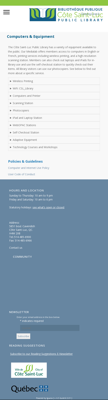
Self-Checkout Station (26, 132)
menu (7, 13)
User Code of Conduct (21, 174)
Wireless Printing (23, 81)
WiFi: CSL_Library (23, 88)
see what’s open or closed (48, 207)
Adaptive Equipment (25, 140)
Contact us (15, 247)
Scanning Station (23, 103)
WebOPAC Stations (24, 125)
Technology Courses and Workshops (35, 147)
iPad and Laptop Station (27, 118)
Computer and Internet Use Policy (28, 168)
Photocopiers (21, 110)
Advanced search (90, 13)
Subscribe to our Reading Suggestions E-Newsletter (41, 354)
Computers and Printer (26, 96)
